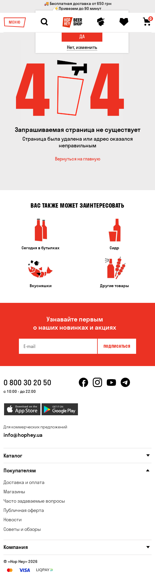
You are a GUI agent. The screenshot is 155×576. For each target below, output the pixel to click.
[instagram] (97, 386)
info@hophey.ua (22, 435)
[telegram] (125, 386)
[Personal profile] (101, 21)
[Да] (82, 36)
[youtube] (111, 386)
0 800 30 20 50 (27, 382)
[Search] (44, 21)
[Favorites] (124, 21)
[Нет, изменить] (82, 47)
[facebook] (83, 386)
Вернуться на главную (77, 159)
